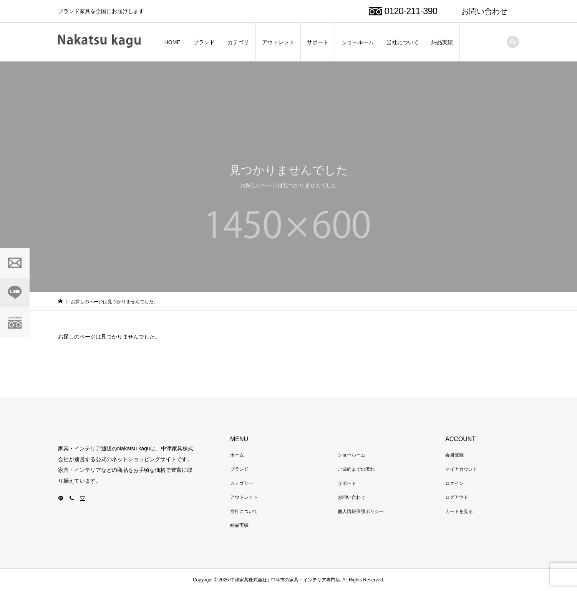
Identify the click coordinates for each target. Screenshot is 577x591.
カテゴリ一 (241, 483)
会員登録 (454, 455)
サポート (317, 42)
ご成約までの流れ (356, 469)
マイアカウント (461, 469)
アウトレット (278, 42)
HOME (172, 42)
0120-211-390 (411, 11)
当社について (402, 42)
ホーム (237, 455)
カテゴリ (238, 42)
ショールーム (358, 42)
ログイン (454, 483)
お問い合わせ (484, 11)
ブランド (204, 42)
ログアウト (456, 497)
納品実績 (442, 42)
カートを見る (459, 511)
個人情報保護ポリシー (361, 511)
